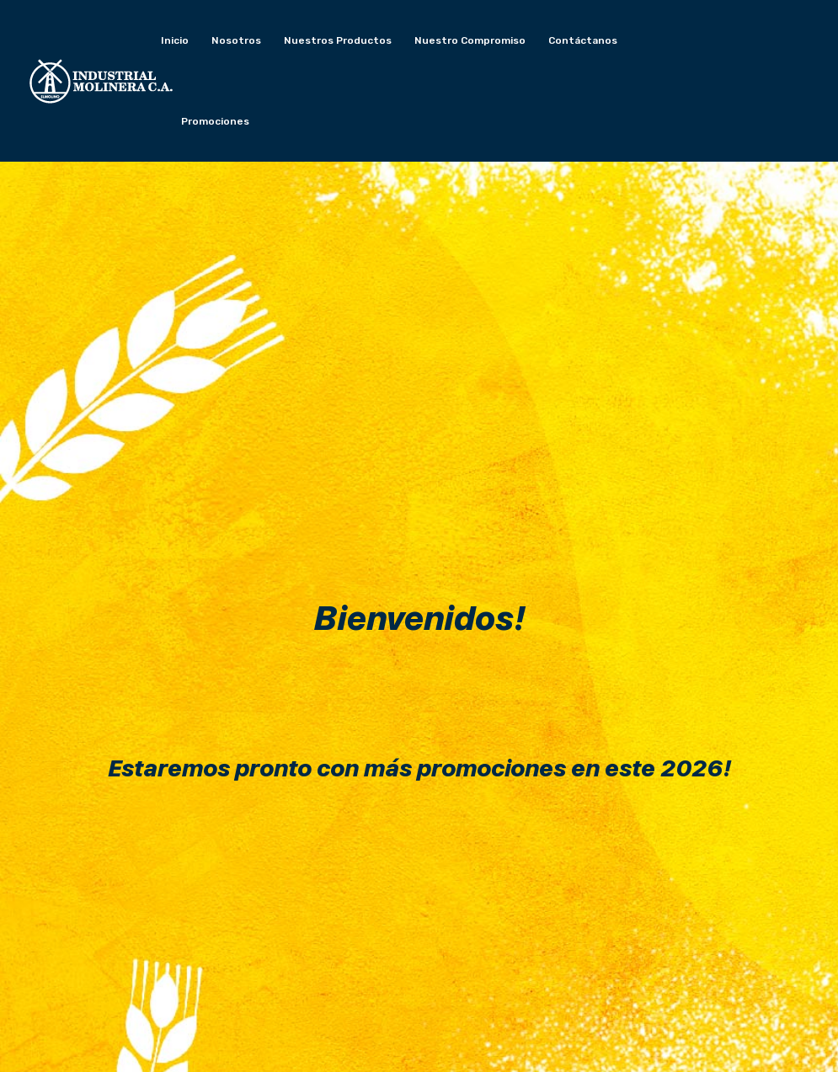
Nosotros (236, 40)
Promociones (215, 121)
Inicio (175, 40)
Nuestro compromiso (470, 40)
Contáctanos (582, 40)
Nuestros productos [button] (338, 40)
